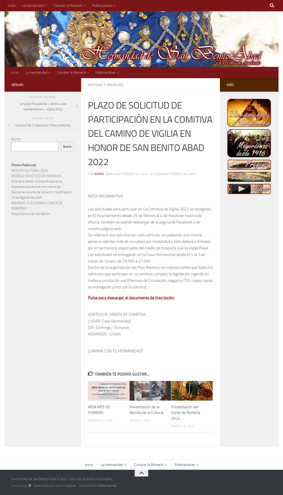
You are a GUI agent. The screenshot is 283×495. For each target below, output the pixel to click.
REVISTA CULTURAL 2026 (29, 171)
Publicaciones (102, 5)
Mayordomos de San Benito (30, 214)
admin (99, 174)
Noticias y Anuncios (105, 85)
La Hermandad (33, 5)
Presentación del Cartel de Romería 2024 (185, 413)
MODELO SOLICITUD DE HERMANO (36, 176)
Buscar (16, 139)
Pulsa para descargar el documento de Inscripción (131, 297)
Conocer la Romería (67, 5)
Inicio (11, 5)
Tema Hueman (107, 485)
